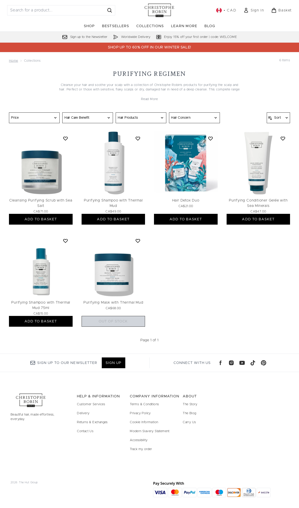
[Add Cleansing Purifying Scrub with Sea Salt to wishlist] (65, 138)
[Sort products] (278, 117)
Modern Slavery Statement (150, 431)
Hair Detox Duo (185, 200)
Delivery (83, 413)
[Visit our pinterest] (263, 363)
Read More (149, 99)
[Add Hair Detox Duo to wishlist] (210, 138)
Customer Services (91, 404)
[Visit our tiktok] (252, 363)
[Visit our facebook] (220, 363)
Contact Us (85, 431)
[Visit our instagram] (231, 363)
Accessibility (138, 440)
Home (13, 60)
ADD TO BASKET (40, 219)
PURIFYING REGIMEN (149, 73)
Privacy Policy (140, 413)
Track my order (141, 449)
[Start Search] (109, 10)
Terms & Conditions (144, 404)
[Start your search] (61, 10)
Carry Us (189, 422)
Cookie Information (144, 422)
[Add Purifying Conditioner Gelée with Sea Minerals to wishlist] (282, 138)
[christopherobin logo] (159, 10)
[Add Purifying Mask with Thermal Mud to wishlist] (137, 240)
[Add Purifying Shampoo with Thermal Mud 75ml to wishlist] (65, 240)
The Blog (189, 413)
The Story (190, 404)
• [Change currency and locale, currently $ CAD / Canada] (226, 10)
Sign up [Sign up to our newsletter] (113, 363)
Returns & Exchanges (92, 422)
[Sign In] (254, 10)
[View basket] (281, 10)
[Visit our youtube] (242, 363)
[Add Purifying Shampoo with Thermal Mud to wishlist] (137, 138)
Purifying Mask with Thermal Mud (113, 302)
